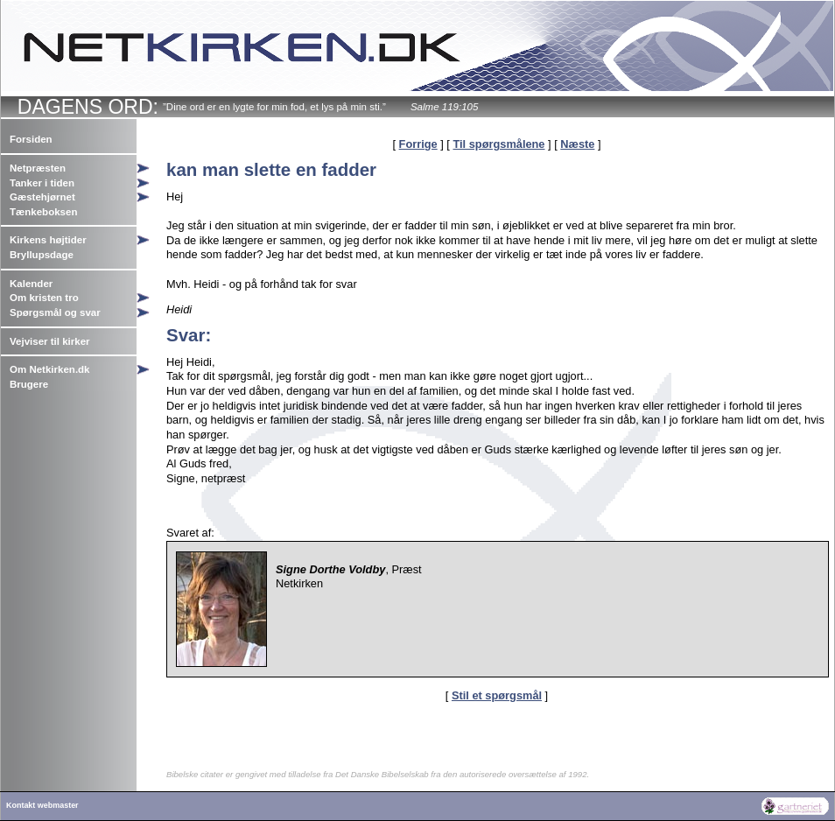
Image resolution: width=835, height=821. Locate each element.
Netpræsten (38, 168)
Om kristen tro (44, 297)
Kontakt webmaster (42, 805)
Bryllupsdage (42, 254)
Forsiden (31, 139)
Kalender (31, 283)
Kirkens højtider (48, 240)
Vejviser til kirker (50, 341)
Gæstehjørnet (42, 197)
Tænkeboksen (43, 212)
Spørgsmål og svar (55, 312)
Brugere (29, 384)
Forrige (418, 144)
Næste (577, 144)
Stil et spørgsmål (497, 695)
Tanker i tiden (42, 183)
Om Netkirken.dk (50, 369)
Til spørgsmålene (498, 144)
